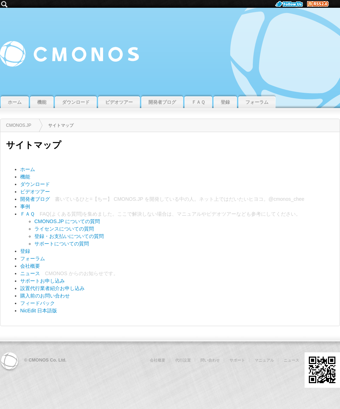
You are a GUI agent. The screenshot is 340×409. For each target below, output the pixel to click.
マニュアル (189, 214)
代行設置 (183, 360)
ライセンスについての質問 (64, 229)
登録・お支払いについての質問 (69, 236)
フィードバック (37, 303)
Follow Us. (291, 4)
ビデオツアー (35, 191)
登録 (25, 251)
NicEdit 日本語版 (38, 310)
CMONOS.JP (170, 50)
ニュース (30, 273)
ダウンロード (35, 184)
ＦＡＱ (27, 214)
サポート (237, 360)
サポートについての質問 (61, 243)
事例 (25, 206)
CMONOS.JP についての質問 (67, 221)
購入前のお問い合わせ (45, 296)
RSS (320, 4)
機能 (25, 177)
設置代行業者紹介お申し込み (52, 288)
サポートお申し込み (42, 281)
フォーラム (32, 258)
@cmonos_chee (286, 199)
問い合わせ (210, 360)
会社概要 (30, 266)
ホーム (27, 169)
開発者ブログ (35, 199)
